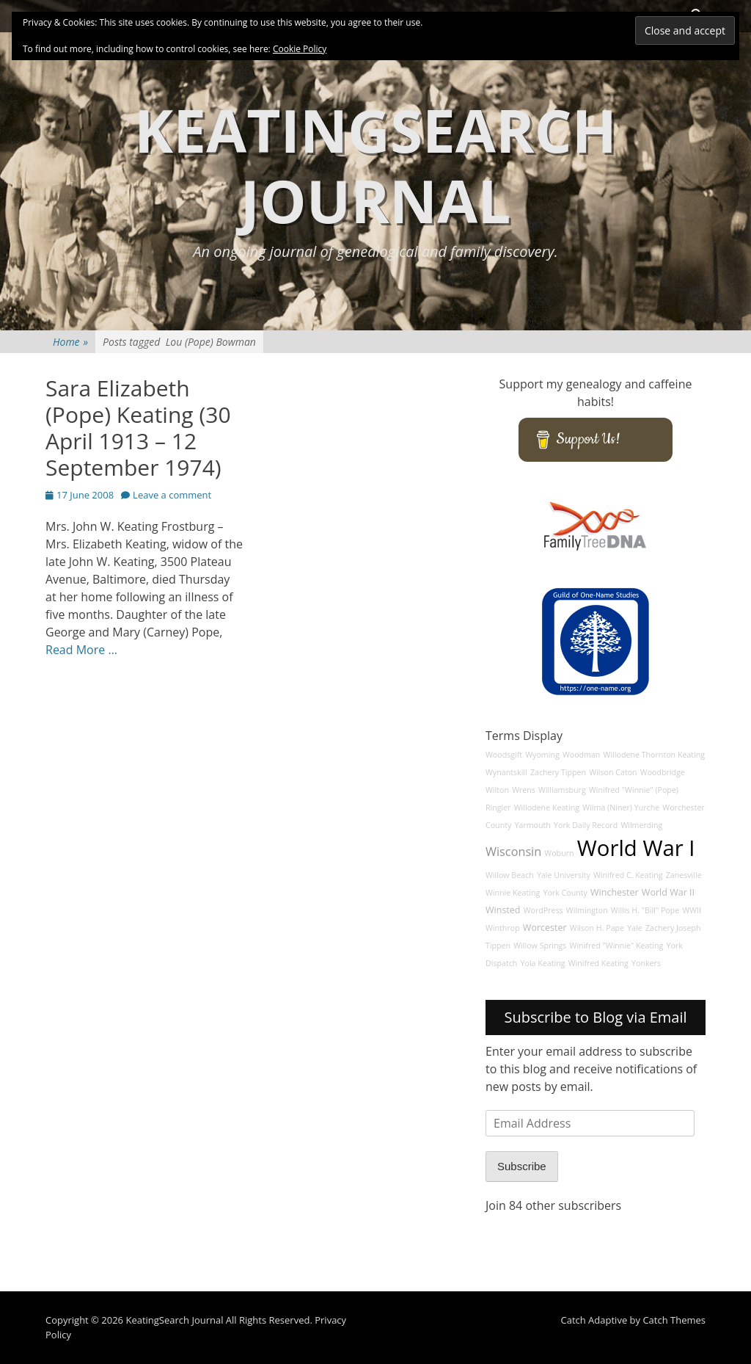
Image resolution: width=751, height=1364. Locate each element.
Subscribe (521, 1166)
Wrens (523, 790)
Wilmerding (641, 825)
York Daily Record (586, 825)
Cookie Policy (299, 49)
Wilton (497, 790)
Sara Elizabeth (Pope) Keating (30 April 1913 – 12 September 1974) (138, 427)
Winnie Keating (513, 893)
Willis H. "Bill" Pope (645, 910)
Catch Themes (674, 1320)
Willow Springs (539, 945)
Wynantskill (506, 772)
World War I (636, 848)
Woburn (559, 853)
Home (70, 341)
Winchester (614, 892)
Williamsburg (562, 790)
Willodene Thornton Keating (655, 755)
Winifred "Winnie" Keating (617, 945)
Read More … (81, 650)
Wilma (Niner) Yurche (620, 807)
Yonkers (646, 963)
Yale (634, 928)
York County (565, 893)
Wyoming (542, 755)
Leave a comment (172, 494)
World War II (668, 892)
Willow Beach (510, 875)
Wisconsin (513, 852)
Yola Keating (543, 963)
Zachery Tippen (558, 772)
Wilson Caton (613, 772)
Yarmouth (533, 825)
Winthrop (503, 928)
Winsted (503, 910)
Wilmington (587, 910)
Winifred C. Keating (628, 875)
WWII (691, 910)
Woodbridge (662, 772)
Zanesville (684, 875)
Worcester (545, 927)
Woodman (582, 755)
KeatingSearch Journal (375, 165)
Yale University (563, 875)
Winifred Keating (598, 963)
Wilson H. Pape (597, 928)
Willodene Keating (546, 807)
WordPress (543, 910)
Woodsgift (504, 755)
